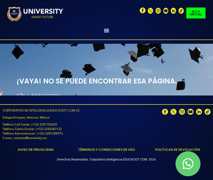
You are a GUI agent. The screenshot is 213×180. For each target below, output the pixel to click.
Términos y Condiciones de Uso (106, 149)
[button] (106, 30)
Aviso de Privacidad (36, 149)
